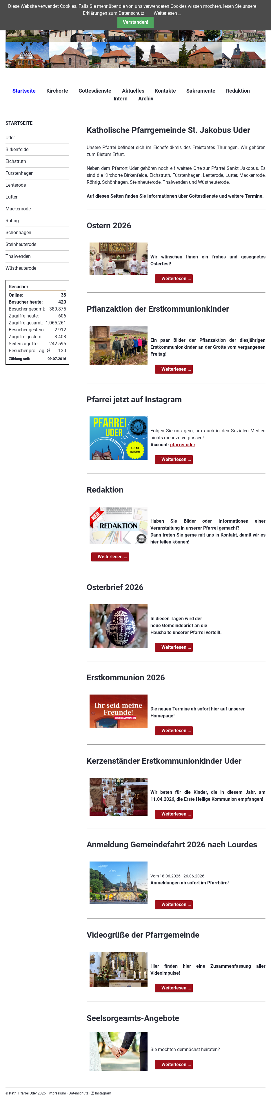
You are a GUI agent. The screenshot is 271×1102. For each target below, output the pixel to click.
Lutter (11, 197)
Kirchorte (57, 91)
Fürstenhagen (20, 173)
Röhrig (12, 220)
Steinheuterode (21, 244)
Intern (121, 98)
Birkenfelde (17, 149)
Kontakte (165, 91)
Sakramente (200, 91)
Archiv (145, 98)
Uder (10, 137)
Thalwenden (18, 256)
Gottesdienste (95, 91)
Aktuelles (133, 91)
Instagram (101, 1093)
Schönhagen (18, 232)
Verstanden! (135, 22)
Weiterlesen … (176, 279)
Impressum (57, 1093)
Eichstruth (16, 161)
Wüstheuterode (21, 268)
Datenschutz (78, 1093)
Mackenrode (18, 209)
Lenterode (16, 185)
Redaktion (238, 91)
